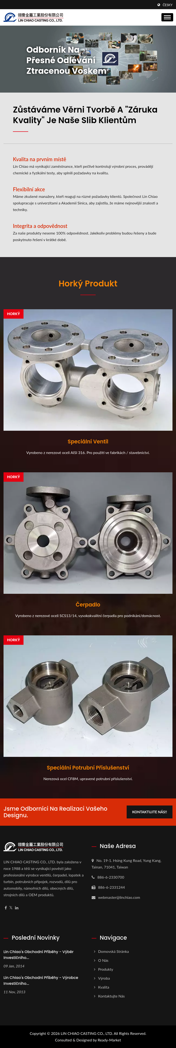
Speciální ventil (88, 441)
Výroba (104, 978)
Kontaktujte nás (111, 996)
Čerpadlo (88, 604)
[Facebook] (6, 908)
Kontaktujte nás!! (149, 812)
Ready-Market (109, 1040)
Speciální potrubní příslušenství (88, 767)
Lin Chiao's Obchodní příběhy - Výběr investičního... (39, 954)
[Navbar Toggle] (167, 17)
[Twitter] (11, 908)
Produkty (105, 969)
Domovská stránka (113, 951)
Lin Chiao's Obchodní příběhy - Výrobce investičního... (41, 980)
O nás (103, 960)
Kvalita (103, 987)
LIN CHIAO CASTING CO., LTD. (87, 1033)
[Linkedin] (16, 908)
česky (167, 5)
